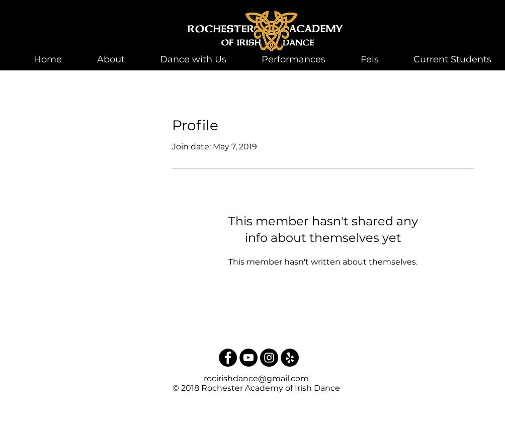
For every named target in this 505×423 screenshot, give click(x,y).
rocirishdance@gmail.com (256, 378)
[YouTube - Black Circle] (248, 358)
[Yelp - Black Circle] (290, 358)
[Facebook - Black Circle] (228, 358)
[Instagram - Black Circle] (269, 358)
